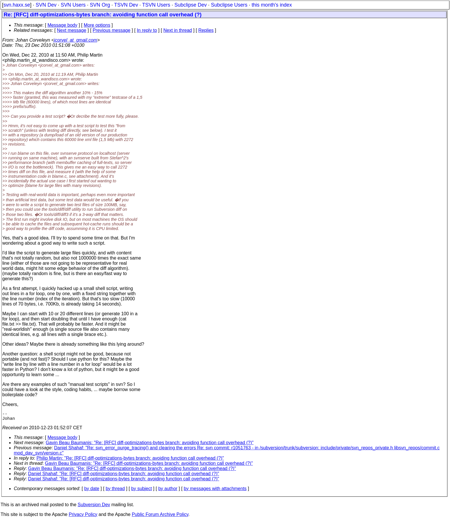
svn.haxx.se (16, 5)
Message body (62, 25)
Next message (71, 30)
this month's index (272, 5)
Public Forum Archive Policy (160, 516)
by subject (141, 490)
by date (91, 490)
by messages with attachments (215, 490)
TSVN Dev (126, 5)
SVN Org (100, 5)
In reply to (147, 30)
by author (167, 490)
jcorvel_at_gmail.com (75, 40)
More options (97, 25)
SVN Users (73, 5)
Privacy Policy (83, 516)
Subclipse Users (229, 5)
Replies (206, 30)
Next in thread (177, 30)
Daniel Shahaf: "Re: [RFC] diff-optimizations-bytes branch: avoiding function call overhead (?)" (123, 475)
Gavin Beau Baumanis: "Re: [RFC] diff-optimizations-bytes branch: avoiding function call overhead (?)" (149, 444)
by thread (115, 490)
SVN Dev (46, 5)
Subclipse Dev (190, 5)
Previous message (112, 30)
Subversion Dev (94, 506)
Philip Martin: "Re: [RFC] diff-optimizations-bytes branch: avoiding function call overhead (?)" (130, 460)
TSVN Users (156, 5)
